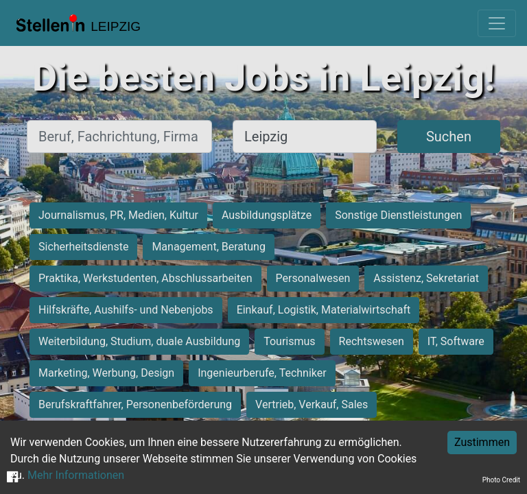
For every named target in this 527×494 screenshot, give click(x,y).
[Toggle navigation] (497, 23)
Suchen (448, 136)
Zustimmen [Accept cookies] (482, 442)
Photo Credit (501, 480)
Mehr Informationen (75, 475)
